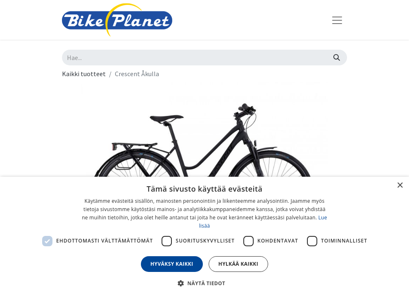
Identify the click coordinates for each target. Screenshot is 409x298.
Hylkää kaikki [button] (238, 263)
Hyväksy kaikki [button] (171, 263)
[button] (204, 283)
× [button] (400, 186)
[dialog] (204, 237)
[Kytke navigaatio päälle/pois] (337, 20)
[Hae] (336, 57)
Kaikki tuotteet (84, 74)
